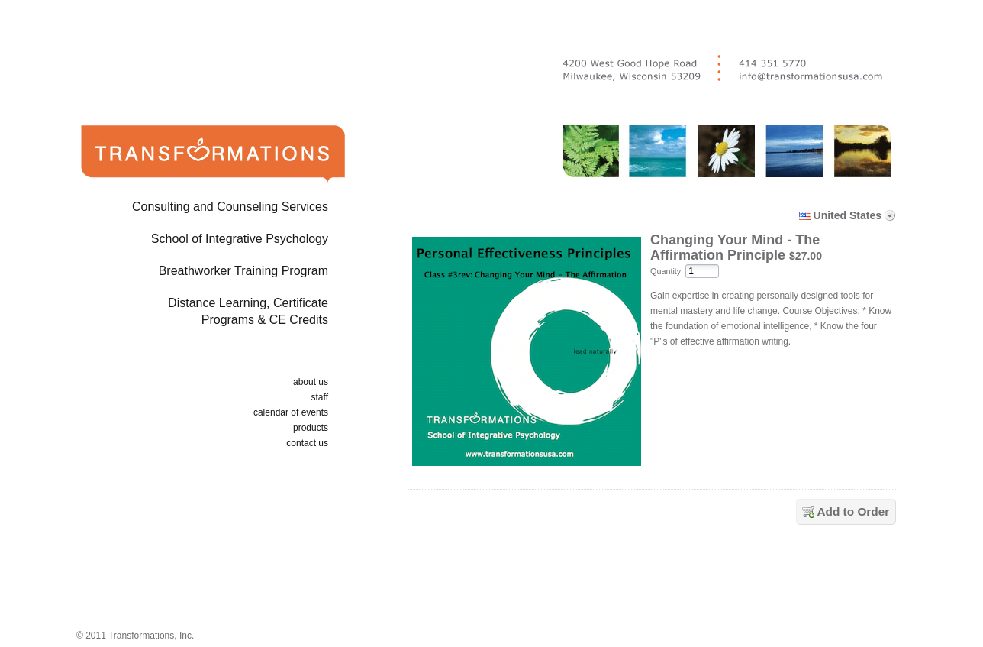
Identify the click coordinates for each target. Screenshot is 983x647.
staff (319, 397)
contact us (307, 443)
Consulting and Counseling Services (230, 206)
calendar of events (290, 412)
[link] (654, 580)
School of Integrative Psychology (239, 238)
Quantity (665, 271)
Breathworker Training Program (243, 270)
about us (310, 382)
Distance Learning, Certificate (188, 314)
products (310, 427)
